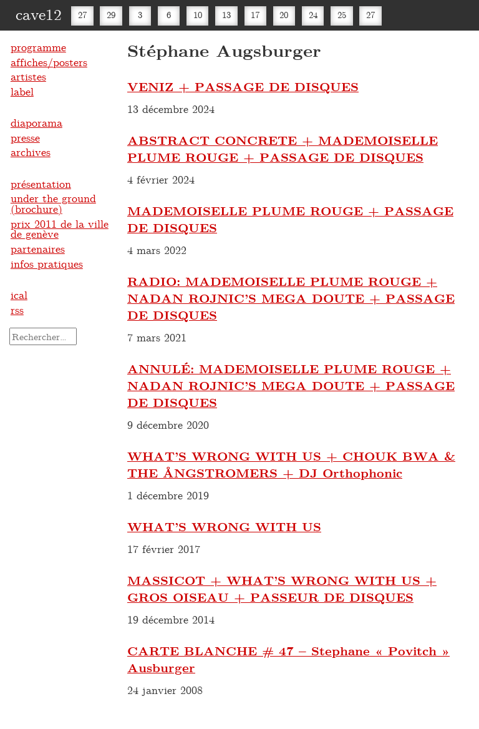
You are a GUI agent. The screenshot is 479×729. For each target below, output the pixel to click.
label (22, 91)
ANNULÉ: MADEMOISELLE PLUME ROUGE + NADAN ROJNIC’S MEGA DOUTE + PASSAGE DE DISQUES (291, 385)
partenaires (38, 248)
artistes (28, 76)
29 (111, 15)
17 (255, 15)
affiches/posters (49, 61)
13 (226, 15)
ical (19, 294)
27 (82, 15)
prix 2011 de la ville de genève (60, 229)
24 (313, 15)
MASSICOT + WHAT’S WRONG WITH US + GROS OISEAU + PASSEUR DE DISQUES (282, 588)
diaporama (36, 122)
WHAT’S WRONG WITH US (224, 526)
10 (197, 15)
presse (25, 137)
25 (341, 15)
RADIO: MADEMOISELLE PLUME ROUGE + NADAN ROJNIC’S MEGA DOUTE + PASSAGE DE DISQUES (291, 298)
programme (38, 46)
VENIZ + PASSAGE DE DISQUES (243, 86)
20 (283, 15)
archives (31, 151)
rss (17, 309)
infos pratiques (47, 263)
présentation (41, 183)
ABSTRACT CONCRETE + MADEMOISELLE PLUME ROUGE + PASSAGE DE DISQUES (282, 148)
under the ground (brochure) (53, 203)
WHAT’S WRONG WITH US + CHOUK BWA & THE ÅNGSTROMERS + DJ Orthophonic (291, 464)
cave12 (39, 13)
